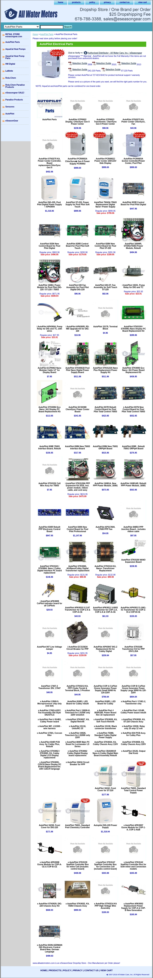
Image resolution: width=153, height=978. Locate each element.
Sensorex (9, 107)
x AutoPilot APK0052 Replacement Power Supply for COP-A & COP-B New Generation (133, 907)
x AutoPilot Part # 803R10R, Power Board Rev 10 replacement (105, 712)
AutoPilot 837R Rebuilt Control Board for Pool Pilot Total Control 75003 (105, 409)
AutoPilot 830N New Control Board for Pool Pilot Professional (77, 529)
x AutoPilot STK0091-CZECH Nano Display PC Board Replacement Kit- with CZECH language (49, 765)
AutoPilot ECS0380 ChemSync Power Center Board (77, 409)
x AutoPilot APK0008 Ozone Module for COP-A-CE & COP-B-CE (49, 864)
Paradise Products (14, 100)
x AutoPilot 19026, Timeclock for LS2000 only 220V (77, 735)
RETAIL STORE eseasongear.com (13, 35)
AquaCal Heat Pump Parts (15, 57)
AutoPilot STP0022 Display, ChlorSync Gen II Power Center (78, 121)
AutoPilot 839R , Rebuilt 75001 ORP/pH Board (133, 447)
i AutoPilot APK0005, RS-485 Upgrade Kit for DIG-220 (77, 328)
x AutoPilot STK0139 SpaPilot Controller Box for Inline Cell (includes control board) (77, 865)
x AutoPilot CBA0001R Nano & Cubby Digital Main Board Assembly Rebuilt (105, 753)
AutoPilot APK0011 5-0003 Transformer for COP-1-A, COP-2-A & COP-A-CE (105, 610)
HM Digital (10, 64)
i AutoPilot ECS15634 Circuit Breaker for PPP (78, 648)
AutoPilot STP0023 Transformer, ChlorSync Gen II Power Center (105, 121)
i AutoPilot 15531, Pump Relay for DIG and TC (133, 286)
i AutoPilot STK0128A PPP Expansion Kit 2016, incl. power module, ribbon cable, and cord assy (77, 486)
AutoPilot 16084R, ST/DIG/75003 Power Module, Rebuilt (133, 246)
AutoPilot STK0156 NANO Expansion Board (133, 561)
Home (35, 34)
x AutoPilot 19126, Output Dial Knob (133, 752)
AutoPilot (9, 114)
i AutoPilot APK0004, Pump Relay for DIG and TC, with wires (49, 328)
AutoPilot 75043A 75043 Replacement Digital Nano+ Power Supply (105, 204)
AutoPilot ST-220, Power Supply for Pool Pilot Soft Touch (78, 204)
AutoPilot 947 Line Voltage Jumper (49, 648)
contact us (124, 2)
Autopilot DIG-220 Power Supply (105, 826)
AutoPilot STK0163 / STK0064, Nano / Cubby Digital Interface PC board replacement (49, 569)
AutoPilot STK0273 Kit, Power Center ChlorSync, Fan (133, 121)
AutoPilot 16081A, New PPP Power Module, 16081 (105, 484)
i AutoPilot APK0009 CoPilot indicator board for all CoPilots (49, 603)
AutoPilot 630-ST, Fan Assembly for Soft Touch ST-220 (105, 287)
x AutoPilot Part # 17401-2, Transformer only (133, 702)
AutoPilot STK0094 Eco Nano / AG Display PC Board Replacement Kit (49, 409)
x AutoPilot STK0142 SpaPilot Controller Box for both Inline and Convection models (133, 865)
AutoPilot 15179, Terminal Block (105, 327)
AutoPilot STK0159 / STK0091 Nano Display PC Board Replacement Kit (133, 328)
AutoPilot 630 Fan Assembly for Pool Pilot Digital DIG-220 (77, 287)
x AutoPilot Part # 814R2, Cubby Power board (49, 720)
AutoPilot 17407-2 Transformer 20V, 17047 (49, 687)
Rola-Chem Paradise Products (15, 86)
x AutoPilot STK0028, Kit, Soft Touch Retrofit (105, 720)
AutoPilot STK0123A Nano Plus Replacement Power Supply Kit (105, 370)
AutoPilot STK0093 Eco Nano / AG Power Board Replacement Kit (133, 370)
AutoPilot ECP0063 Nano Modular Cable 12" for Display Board (49, 370)
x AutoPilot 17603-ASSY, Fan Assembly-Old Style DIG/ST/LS (49, 712)
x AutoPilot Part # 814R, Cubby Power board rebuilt (133, 711)
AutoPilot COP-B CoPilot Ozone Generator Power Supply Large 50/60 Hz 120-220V (133, 689)
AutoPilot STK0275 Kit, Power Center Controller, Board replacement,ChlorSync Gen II (49, 163)
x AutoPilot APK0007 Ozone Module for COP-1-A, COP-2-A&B (133, 827)
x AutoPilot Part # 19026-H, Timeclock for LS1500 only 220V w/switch (77, 712)
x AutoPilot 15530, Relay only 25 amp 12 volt (133, 727)
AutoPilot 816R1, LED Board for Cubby (105, 702)
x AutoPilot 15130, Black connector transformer (105, 727)
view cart (142, 2)
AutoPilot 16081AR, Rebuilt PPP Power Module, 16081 (133, 484)
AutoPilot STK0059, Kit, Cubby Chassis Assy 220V (133, 743)
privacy (107, 2)
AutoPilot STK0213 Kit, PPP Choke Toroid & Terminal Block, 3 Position (77, 688)
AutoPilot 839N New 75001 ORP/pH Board (105, 447)
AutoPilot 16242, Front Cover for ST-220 (105, 789)
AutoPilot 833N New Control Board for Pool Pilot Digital (49, 246)
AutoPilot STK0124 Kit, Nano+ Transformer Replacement (105, 568)
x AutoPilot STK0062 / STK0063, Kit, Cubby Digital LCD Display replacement (49, 754)
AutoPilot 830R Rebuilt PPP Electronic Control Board (49, 529)
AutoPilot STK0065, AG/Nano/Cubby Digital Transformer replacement (77, 568)
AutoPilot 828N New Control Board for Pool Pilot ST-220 (105, 246)
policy (92, 2)
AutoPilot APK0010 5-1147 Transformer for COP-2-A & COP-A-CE (77, 610)
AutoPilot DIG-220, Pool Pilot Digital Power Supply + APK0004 (49, 204)
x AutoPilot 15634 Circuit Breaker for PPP (77, 763)
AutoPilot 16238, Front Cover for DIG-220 (49, 826)
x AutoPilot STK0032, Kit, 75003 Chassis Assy (77, 905)
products (76, 2)
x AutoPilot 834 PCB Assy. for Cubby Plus (133, 734)
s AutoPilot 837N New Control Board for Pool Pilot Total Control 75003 (133, 409)
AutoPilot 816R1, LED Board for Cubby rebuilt (77, 702)
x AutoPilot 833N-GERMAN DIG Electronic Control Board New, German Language (49, 948)
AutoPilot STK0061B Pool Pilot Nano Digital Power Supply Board (77, 370)
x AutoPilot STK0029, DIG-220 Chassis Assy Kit (49, 905)
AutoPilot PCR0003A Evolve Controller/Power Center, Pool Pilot (133, 161)
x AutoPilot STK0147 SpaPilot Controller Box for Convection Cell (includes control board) (105, 865)
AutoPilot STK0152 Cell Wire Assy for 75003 (49, 484)
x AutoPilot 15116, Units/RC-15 (77, 727)
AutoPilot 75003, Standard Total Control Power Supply (133, 790)
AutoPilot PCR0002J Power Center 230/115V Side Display (105, 161)
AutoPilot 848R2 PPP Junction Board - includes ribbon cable (133, 529)
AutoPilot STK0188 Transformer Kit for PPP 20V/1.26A (133, 649)
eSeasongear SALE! (14, 93)
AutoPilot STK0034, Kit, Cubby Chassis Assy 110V (105, 743)
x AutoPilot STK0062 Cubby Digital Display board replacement (77, 753)
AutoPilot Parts (46, 34)
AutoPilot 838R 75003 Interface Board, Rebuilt (49, 447)
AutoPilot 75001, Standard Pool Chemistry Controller (77, 826)
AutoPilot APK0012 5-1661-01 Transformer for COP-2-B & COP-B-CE (133, 610)
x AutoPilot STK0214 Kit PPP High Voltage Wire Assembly (105, 906)
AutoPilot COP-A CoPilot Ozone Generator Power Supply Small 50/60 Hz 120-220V (105, 689)
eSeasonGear (11, 121)
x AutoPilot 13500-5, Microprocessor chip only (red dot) (49, 703)
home (60, 2)
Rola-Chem (10, 78)
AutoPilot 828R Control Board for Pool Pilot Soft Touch (77, 246)
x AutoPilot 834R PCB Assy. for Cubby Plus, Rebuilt (49, 744)
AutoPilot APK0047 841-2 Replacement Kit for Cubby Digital (105, 649)
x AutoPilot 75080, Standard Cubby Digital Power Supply (105, 735)
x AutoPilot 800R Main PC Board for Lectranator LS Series (77, 744)
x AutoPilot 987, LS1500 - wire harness (49, 727)
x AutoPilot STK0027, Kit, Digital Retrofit (77, 720)
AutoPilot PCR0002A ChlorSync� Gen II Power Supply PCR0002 (77, 161)
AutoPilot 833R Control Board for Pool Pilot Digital (133, 203)
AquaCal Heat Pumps (15, 49)
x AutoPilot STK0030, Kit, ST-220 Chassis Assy (133, 720)
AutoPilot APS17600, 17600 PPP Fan (105, 528)
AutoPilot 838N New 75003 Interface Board (77, 447)
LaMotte (9, 71)
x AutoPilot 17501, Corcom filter (49, 734)
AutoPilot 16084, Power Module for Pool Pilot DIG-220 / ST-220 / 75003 (49, 287)
